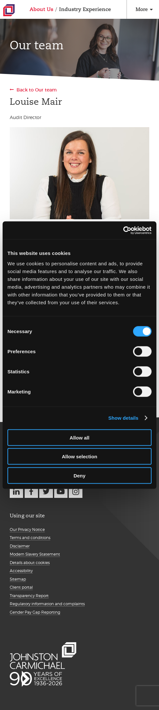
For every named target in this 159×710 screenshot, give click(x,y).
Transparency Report (29, 595)
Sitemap (18, 579)
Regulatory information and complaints (47, 603)
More (142, 9)
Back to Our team (37, 90)
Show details (123, 418)
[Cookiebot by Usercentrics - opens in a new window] (123, 230)
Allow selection (79, 456)
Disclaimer (20, 546)
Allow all (80, 437)
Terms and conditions (30, 537)
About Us (41, 9)
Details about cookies (30, 562)
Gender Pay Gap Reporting (35, 612)
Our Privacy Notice (27, 529)
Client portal (21, 587)
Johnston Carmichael (9, 10)
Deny (80, 475)
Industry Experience (85, 9)
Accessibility (21, 570)
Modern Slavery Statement (35, 554)
